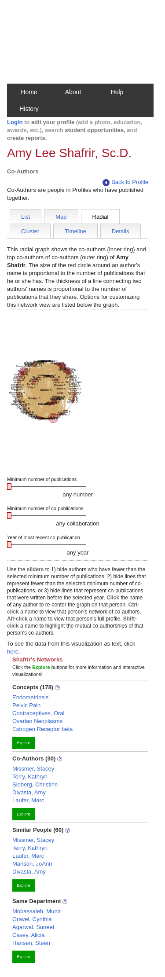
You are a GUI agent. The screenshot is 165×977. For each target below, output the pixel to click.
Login (14, 122)
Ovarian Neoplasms (37, 721)
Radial (100, 216)
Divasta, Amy (29, 792)
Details (120, 231)
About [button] (73, 91)
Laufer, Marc (28, 800)
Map (60, 216)
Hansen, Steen (31, 943)
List (25, 216)
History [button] (29, 108)
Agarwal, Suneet (33, 927)
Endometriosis (30, 697)
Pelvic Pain (26, 705)
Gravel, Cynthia (32, 919)
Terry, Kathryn (30, 776)
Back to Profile (125, 182)
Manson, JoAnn (32, 863)
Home (29, 91)
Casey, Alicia (28, 935)
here (12, 651)
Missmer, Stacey (33, 768)
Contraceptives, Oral (38, 713)
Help (117, 91)
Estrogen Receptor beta (42, 729)
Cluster (30, 231)
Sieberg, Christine (35, 784)
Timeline (75, 231)
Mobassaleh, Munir (36, 911)
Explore (23, 743)
